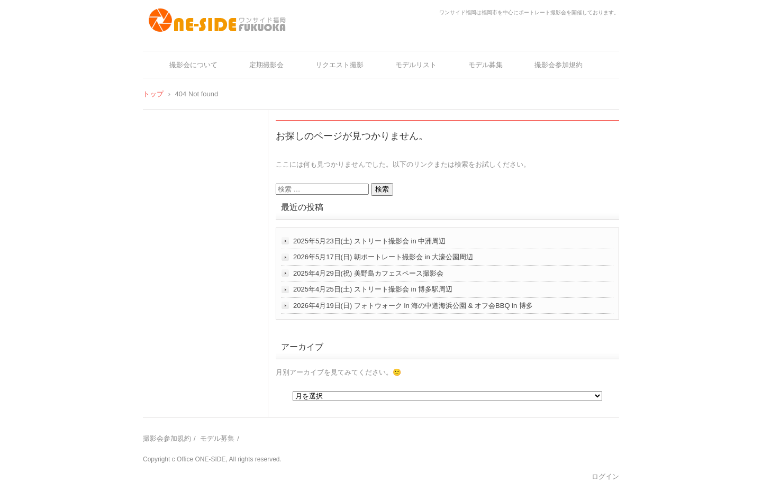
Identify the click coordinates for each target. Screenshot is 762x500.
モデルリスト (416, 65)
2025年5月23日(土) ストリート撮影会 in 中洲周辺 (369, 241)
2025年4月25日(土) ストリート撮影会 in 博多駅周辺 (372, 289)
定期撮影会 (266, 65)
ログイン (605, 476)
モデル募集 (485, 65)
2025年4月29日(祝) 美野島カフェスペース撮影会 (368, 273)
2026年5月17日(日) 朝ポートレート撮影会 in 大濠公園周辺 (383, 257)
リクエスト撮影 (339, 65)
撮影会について (193, 65)
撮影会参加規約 (558, 65)
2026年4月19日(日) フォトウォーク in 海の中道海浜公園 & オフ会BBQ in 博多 (413, 306)
